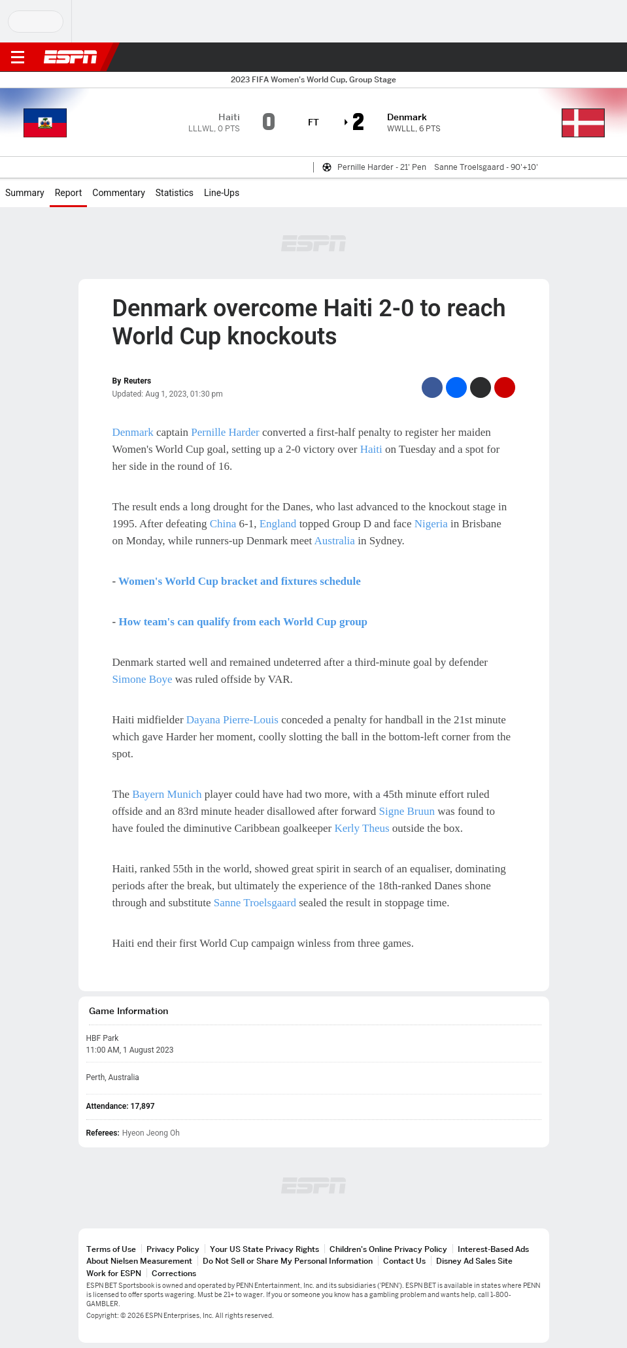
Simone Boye (142, 679)
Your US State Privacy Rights (264, 1249)
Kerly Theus (361, 828)
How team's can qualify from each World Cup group (242, 622)
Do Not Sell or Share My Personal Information (288, 1261)
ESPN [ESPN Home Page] (70, 56)
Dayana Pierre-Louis (232, 720)
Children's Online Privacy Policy (388, 1249)
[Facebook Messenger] (456, 387)
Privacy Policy (172, 1249)
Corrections (174, 1273)
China (223, 524)
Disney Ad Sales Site (474, 1261)
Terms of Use (111, 1249)
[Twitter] (480, 387)
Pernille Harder (225, 432)
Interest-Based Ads (493, 1249)
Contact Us (404, 1261)
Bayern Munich (166, 794)
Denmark (133, 432)
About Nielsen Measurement (139, 1261)
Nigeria (431, 524)
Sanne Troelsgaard (255, 902)
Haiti (371, 449)
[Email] (504, 387)
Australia (334, 540)
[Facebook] (432, 387)
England (278, 524)
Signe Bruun (407, 811)
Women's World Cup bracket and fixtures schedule (239, 581)
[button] (591, 57)
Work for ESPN (113, 1273)
